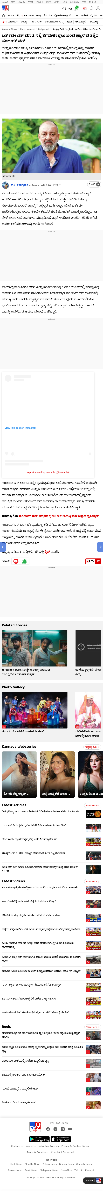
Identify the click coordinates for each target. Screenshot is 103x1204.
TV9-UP (93, 2)
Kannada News (9, 29)
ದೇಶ (75, 16)
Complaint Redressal (62, 1152)
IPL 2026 (29, 16)
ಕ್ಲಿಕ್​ (47, 552)
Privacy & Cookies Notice (75, 1146)
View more (92, 806)
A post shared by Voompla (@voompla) (48, 472)
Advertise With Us (49, 1146)
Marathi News (32, 1164)
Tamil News (31, 1170)
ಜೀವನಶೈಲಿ (80, 22)
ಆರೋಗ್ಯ (94, 22)
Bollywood (43, 29)
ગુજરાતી (39, 2)
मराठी (30, 2)
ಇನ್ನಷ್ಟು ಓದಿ (92, 747)
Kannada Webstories (19, 747)
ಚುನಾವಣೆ (37, 22)
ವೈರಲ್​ (93, 16)
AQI (70, 9)
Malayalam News (49, 1170)
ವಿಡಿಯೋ (12, 22)
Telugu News (50, 1164)
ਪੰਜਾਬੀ (56, 2)
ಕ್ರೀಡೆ (69, 22)
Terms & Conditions (38, 1152)
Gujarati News (84, 1164)
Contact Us (17, 1146)
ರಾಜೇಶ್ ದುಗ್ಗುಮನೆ (19, 185)
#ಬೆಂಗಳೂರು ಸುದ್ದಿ (54, 22)
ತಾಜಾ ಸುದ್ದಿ (13, 16)
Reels (6, 1027)
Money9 (89, 1170)
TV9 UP (78, 1170)
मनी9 (84, 2)
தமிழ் (64, 2)
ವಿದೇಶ (84, 16)
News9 (5, 2)
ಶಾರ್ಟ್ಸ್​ (24, 22)
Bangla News (66, 1164)
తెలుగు (21, 2)
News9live (66, 1170)
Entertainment (27, 29)
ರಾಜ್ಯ (38, 16)
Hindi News (16, 1164)
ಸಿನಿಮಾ (48, 16)
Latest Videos (13, 881)
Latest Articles (14, 805)
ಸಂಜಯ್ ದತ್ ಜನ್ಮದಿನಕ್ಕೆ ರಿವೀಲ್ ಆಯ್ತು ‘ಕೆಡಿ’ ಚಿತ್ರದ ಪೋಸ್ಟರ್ (59, 516)
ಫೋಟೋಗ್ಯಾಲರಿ (62, 16)
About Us (31, 1146)
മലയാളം (74, 2)
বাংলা (48, 2)
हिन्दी (13, 2)
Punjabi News (15, 1170)
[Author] (5, 185)
